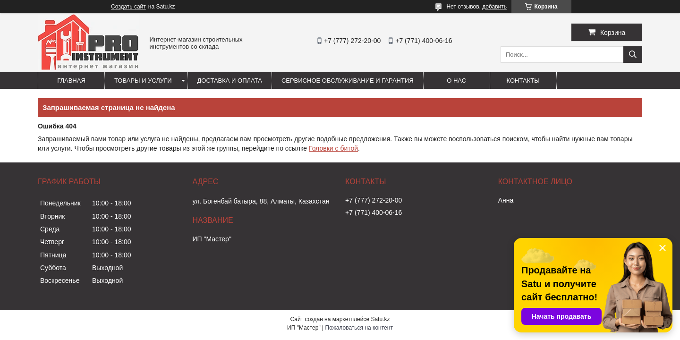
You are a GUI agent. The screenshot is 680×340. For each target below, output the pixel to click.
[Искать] (632, 54)
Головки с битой (333, 148)
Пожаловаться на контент (359, 327)
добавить (494, 6)
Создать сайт (128, 6)
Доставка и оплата (229, 80)
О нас (456, 80)
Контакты (523, 80)
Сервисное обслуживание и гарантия (347, 80)
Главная (71, 80)
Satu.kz (380, 319)
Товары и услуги (143, 80)
